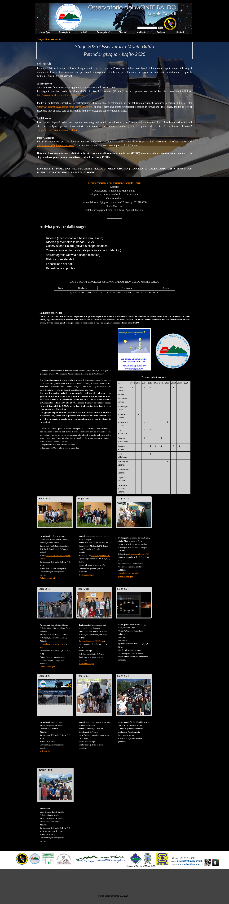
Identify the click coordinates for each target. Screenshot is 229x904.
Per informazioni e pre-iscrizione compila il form (114, 183)
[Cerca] (147, 27)
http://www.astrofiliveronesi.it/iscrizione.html (60, 95)
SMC (42, 647)
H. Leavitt (61, 644)
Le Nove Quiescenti (87, 641)
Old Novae (100, 641)
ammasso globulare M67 (100, 555)
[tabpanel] (114, 50)
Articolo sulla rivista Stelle (128, 573)
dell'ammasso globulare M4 (138, 554)
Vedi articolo (45, 751)
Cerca (161, 28)
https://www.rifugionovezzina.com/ (56, 145)
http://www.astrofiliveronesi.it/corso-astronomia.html (64, 106)
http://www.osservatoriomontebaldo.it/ (58, 130)
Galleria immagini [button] (47, 578)
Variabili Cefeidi (48, 644)
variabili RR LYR (53, 555)
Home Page (45, 32)
